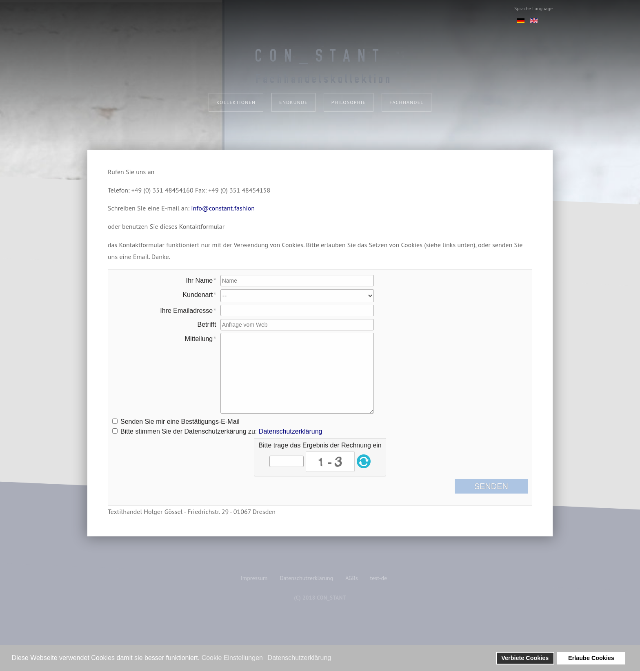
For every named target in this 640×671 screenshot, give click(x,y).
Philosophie (348, 102)
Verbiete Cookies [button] (525, 658)
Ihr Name (199, 280)
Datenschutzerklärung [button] (299, 657)
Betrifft (207, 324)
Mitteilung (199, 338)
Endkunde (293, 102)
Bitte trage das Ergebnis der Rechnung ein (320, 445)
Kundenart (197, 294)
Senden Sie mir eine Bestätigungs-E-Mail (180, 421)
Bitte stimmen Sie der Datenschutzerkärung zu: (221, 431)
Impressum (254, 578)
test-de (378, 578)
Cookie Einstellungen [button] (232, 657)
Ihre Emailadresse (186, 310)
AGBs (351, 578)
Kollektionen (236, 102)
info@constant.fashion (223, 208)
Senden (497, 486)
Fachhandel (406, 102)
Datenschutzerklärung (290, 431)
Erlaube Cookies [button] (591, 658)
